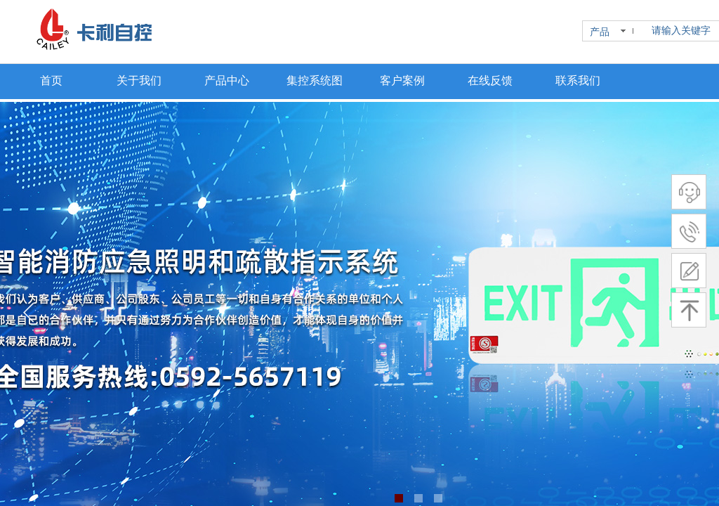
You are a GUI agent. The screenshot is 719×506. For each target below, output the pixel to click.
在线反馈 (490, 80)
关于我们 (139, 80)
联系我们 (577, 80)
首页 (51, 80)
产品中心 (226, 80)
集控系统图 (314, 80)
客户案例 (402, 80)
